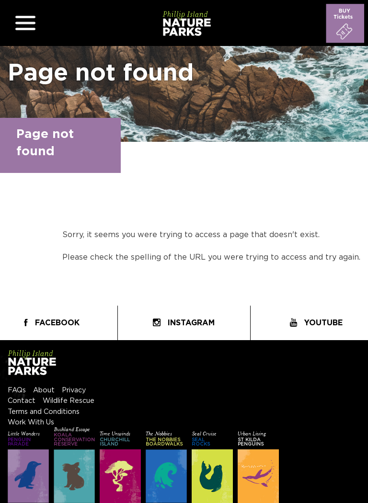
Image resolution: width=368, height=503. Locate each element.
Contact (21, 400)
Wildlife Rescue (68, 400)
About (44, 390)
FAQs (17, 390)
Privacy (74, 390)
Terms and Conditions (44, 411)
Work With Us (31, 422)
